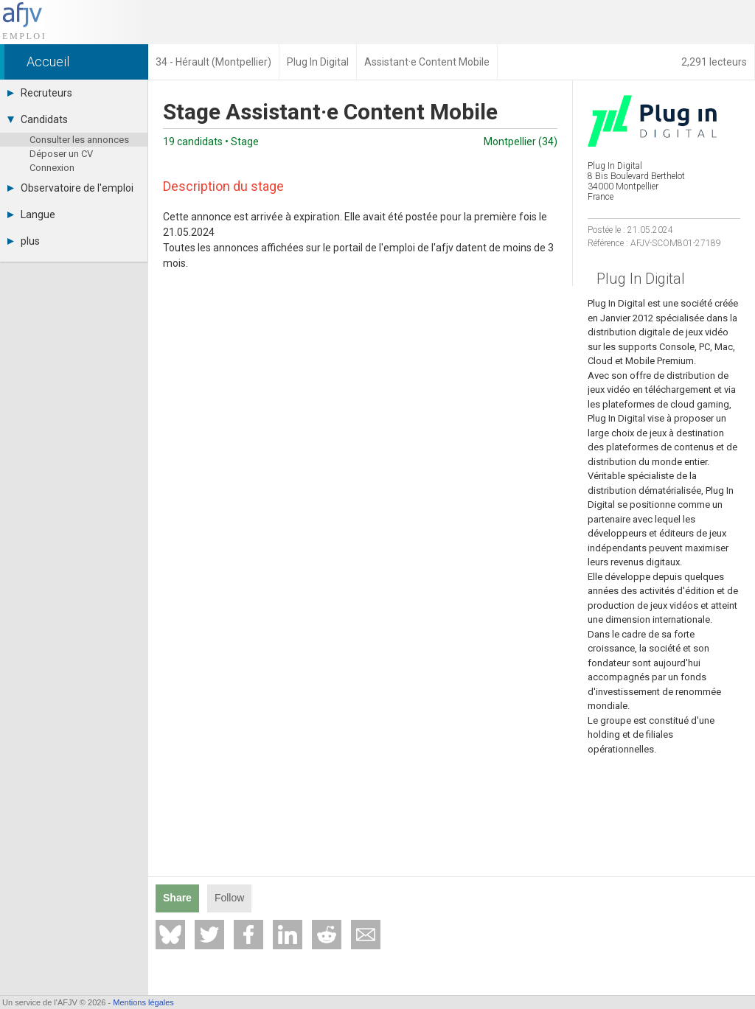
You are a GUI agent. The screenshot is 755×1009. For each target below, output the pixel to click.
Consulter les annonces (79, 139)
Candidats (37, 119)
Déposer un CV (61, 153)
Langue (31, 214)
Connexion (51, 167)
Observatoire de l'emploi (70, 188)
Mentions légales (143, 1002)
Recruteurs (39, 93)
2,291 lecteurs (714, 62)
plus (23, 241)
